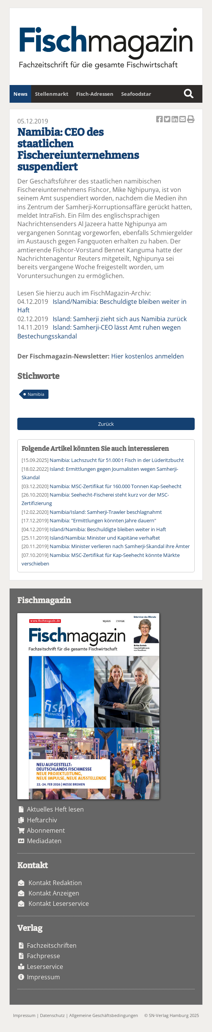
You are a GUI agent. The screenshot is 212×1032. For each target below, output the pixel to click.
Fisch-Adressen (95, 93)
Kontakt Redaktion (55, 883)
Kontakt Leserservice (58, 903)
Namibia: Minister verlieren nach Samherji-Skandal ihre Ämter (120, 546)
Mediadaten (44, 841)
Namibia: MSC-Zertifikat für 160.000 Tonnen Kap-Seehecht (116, 486)
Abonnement (46, 830)
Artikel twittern (168, 119)
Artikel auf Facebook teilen (160, 119)
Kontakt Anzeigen (53, 893)
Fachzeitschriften (52, 945)
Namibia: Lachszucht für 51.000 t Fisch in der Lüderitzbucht (117, 460)
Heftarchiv (42, 820)
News (20, 93)
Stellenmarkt (51, 93)
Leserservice (45, 966)
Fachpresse (43, 956)
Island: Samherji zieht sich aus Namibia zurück (120, 319)
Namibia (36, 394)
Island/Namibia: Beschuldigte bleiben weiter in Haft (108, 529)
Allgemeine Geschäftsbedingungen (103, 1015)
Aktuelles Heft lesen (55, 809)
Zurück (106, 423)
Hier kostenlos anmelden (147, 356)
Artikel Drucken (191, 119)
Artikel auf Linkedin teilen (175, 119)
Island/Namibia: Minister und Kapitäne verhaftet (105, 537)
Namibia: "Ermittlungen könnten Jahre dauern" (103, 520)
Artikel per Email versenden (183, 119)
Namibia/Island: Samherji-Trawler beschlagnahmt (106, 511)
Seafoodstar (136, 93)
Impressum (43, 977)
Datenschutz (52, 1015)
